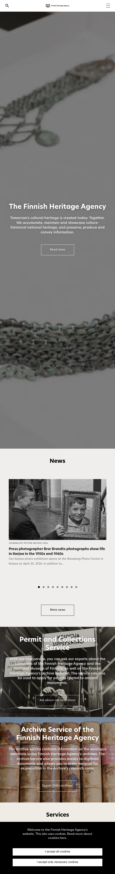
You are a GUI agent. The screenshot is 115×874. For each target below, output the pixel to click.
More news (57, 610)
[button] (39, 587)
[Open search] (7, 6)
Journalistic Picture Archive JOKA (28, 543)
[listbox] (57, 535)
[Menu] (108, 6)
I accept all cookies (57, 851)
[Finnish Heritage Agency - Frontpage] (57, 5)
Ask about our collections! (57, 700)
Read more (57, 249)
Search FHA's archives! (57, 785)
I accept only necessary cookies (57, 862)
